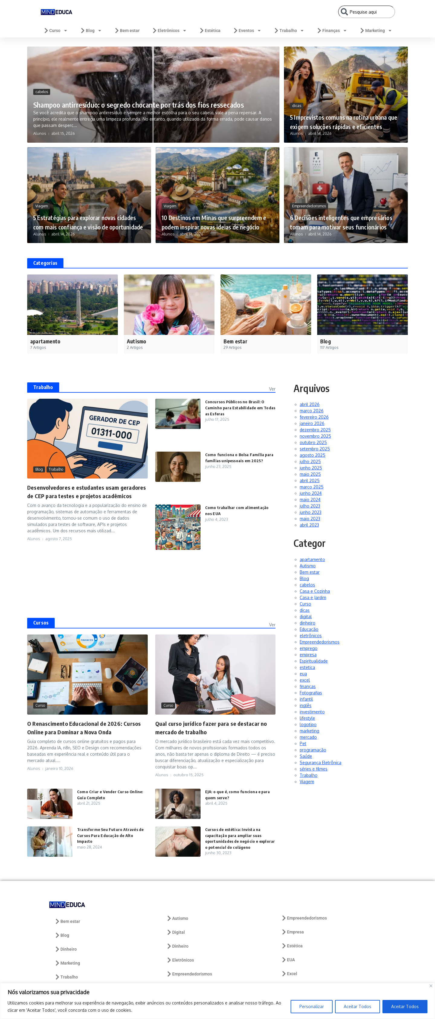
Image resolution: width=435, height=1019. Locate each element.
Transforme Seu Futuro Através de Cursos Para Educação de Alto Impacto (112, 835)
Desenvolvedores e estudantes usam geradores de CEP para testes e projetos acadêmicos (80, 495)
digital (306, 616)
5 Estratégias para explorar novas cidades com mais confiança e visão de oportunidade (88, 217)
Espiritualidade (314, 661)
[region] (217, 1001)
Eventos (247, 30)
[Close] (431, 986)
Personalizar (311, 1006)
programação (313, 749)
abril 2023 (309, 524)
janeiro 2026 (312, 423)
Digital (175, 932)
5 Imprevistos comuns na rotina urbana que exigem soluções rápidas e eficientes (341, 116)
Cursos (41, 623)
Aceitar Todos (357, 1006)
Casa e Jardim (313, 597)
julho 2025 (310, 461)
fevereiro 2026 (314, 417)
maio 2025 (310, 474)
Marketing (375, 30)
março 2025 (312, 486)
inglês (305, 705)
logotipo (308, 724)
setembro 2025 (315, 448)
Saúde (306, 756)
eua (303, 673)
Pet (303, 743)
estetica (307, 667)
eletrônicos (311, 635)
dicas (296, 96)
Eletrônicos (169, 30)
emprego (308, 648)
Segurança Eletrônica (320, 762)
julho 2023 (310, 505)
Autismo (308, 565)
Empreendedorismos (309, 196)
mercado (308, 737)
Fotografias (311, 692)
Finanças (331, 30)
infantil (306, 699)
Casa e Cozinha (315, 591)
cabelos (41, 80)
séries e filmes (313, 768)
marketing (309, 730)
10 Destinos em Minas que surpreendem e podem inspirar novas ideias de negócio (211, 217)
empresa (308, 654)
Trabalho (288, 30)
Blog (91, 30)
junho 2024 (311, 493)
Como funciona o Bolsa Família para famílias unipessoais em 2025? (235, 460)
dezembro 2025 (315, 429)
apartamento (312, 559)
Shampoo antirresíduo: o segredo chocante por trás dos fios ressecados (145, 97)
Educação (309, 629)
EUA (288, 960)
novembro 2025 (315, 436)
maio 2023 (310, 518)
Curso (55, 30)
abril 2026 (310, 404)
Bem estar (127, 31)
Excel (289, 974)
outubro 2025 (313, 442)
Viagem (41, 196)
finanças (308, 686)
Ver (272, 388)
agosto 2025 (312, 455)
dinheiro (307, 622)
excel (305, 680)
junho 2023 (310, 512)
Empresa (292, 932)
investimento (312, 711)
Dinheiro (65, 949)
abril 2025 (310, 480)
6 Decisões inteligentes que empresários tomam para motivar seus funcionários (345, 217)
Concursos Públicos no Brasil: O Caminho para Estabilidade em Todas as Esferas (236, 407)
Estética (210, 31)
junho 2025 (311, 467)
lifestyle (307, 718)
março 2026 (312, 410)
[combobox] (366, 11)
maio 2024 (310, 499)
